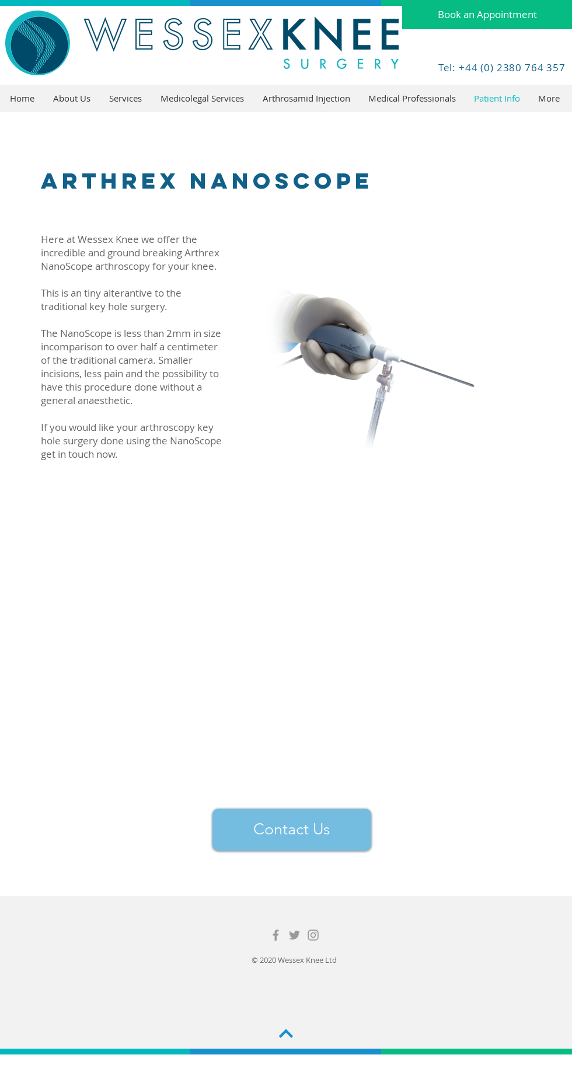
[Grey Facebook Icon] (275, 935)
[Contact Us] (291, 830)
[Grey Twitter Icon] (294, 935)
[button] (126, 98)
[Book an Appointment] (487, 14)
